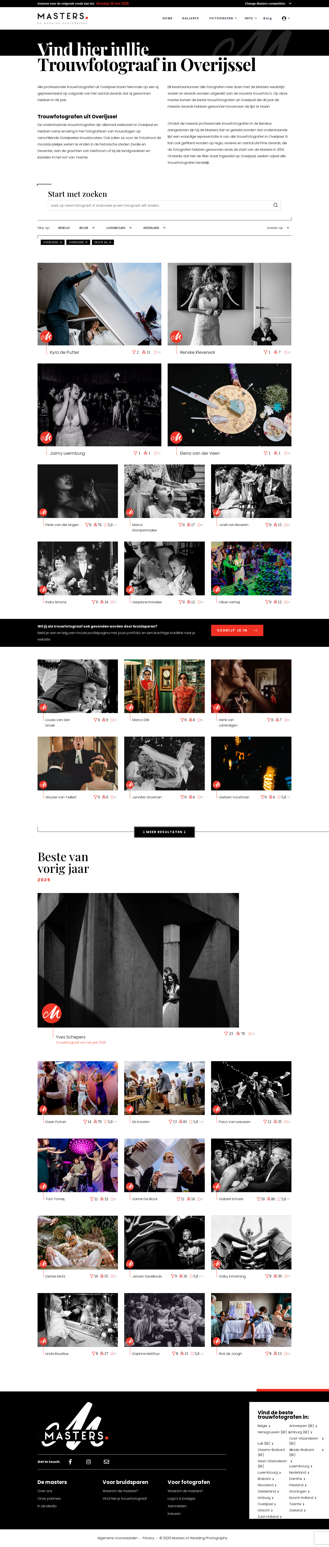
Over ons (45, 1491)
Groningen (298, 1491)
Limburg (264, 1497)
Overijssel (265, 1504)
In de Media (47, 1506)
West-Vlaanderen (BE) (272, 1464)
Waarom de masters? (120, 1491)
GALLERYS (190, 18)
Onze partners (49, 1498)
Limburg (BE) (299, 1432)
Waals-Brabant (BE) (301, 1452)
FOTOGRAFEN (221, 18)
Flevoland (265, 1485)
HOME (167, 18)
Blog (267, 18)
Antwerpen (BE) (301, 1425)
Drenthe (295, 1478)
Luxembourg (299, 1466)
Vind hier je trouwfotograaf (125, 1498)
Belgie (262, 1425)
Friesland (296, 1485)
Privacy (148, 1538)
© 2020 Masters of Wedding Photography (193, 1538)
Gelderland (267, 1491)
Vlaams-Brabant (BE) (271, 1452)
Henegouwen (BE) (272, 1432)
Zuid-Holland (268, 1516)
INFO (249, 18)
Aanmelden (177, 1506)
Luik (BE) (264, 1443)
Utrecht (264, 1510)
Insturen (174, 1513)
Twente (295, 1504)
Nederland (297, 1472)
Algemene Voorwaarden (117, 1538)
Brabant (264, 1478)
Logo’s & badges (181, 1498)
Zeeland (296, 1510)
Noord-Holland (301, 1497)
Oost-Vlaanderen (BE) (303, 1441)
